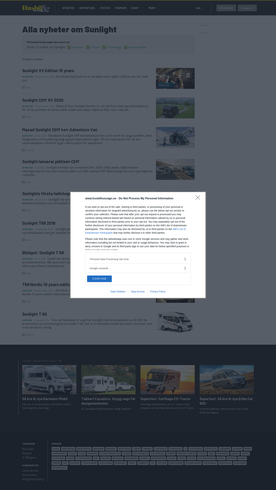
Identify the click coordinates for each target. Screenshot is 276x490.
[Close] (199, 198)
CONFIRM (104, 278)
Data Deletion (118, 291)
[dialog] (138, 245)
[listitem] (138, 259)
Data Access (138, 291)
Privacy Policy (157, 291)
